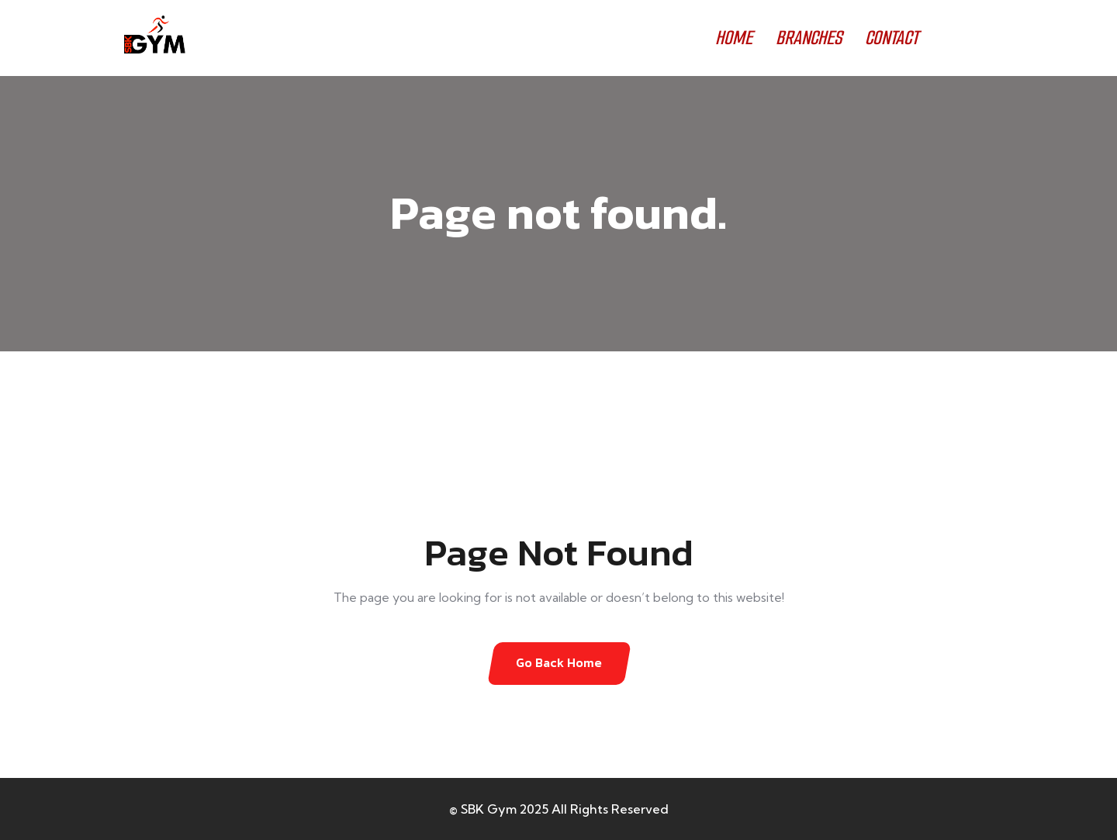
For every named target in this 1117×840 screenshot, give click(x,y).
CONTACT (891, 37)
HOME (733, 37)
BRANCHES (809, 37)
